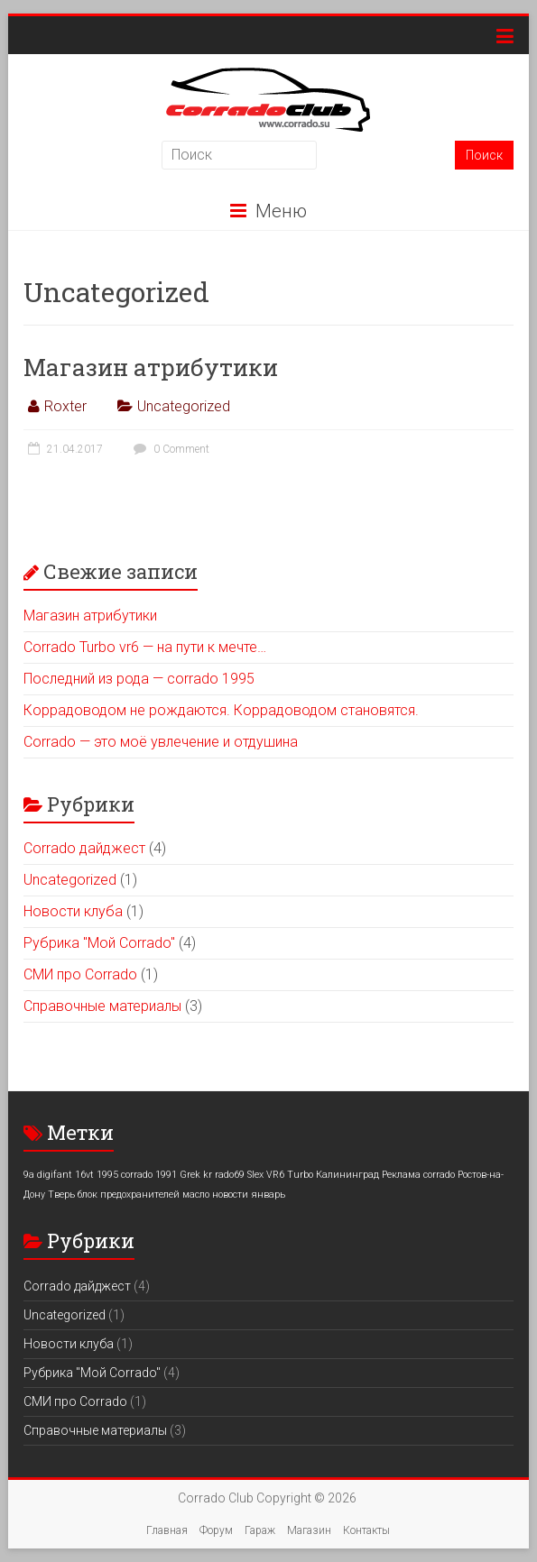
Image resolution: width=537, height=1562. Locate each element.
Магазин (309, 1530)
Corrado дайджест (84, 848)
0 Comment (169, 449)
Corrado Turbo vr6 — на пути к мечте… (144, 647)
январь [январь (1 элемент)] (268, 1194)
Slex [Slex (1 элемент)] (255, 1175)
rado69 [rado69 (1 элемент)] (230, 1175)
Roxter (65, 406)
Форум (216, 1530)
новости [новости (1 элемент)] (230, 1194)
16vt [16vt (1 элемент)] (84, 1175)
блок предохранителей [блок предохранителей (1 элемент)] (129, 1194)
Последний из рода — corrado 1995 (139, 678)
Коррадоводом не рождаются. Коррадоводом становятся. (221, 710)
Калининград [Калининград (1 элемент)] (347, 1175)
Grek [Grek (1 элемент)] (190, 1175)
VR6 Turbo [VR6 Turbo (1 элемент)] (289, 1175)
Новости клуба (73, 911)
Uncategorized (183, 406)
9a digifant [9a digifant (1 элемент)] (47, 1175)
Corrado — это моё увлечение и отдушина (160, 741)
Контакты (366, 1530)
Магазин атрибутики (150, 367)
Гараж (260, 1530)
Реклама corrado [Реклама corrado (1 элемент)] (418, 1175)
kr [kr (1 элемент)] (207, 1175)
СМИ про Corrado (80, 974)
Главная (167, 1530)
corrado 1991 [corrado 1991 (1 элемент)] (149, 1175)
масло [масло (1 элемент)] (195, 1194)
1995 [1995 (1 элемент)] (107, 1175)
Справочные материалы (102, 1006)
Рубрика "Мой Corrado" (99, 942)
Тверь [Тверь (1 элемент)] (61, 1194)
